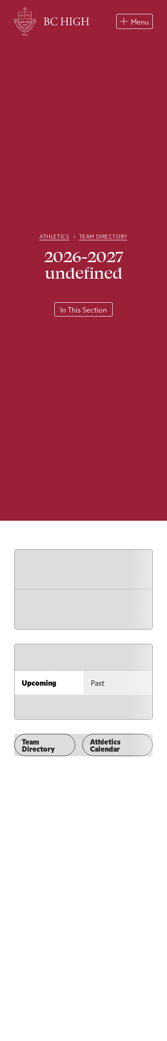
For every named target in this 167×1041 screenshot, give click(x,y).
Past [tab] (97, 682)
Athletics (54, 236)
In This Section (83, 309)
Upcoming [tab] (39, 682)
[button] (134, 21)
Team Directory (103, 236)
